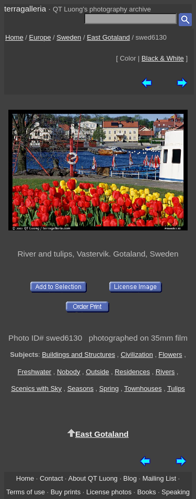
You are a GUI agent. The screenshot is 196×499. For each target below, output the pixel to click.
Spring (109, 388)
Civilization (137, 354)
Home (14, 37)
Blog (130, 478)
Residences (131, 372)
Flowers (170, 354)
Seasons (80, 388)
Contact (51, 478)
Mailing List (159, 478)
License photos (109, 492)
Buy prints (65, 492)
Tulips (176, 388)
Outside (97, 372)
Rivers (165, 372)
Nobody (68, 372)
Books (146, 492)
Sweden (68, 37)
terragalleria (25, 8)
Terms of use (25, 492)
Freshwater (35, 372)
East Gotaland (108, 37)
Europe (40, 37)
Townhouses (143, 388)
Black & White (163, 58)
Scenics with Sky (36, 388)
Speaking (176, 492)
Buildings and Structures (78, 354)
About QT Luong (93, 478)
